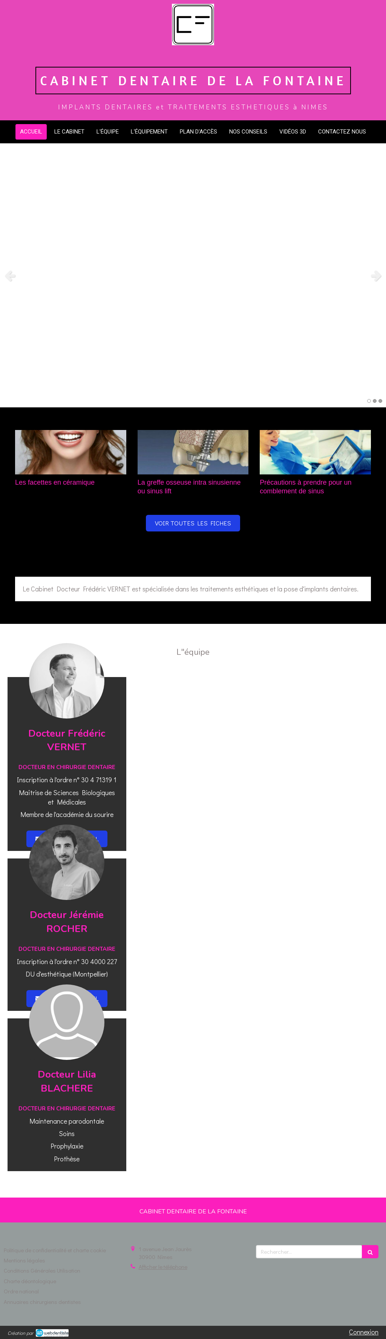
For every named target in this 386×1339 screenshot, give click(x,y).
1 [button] (369, 401)
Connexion (363, 1331)
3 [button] (380, 401)
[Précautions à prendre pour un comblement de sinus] (315, 452)
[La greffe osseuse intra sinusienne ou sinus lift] (193, 452)
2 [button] (375, 401)
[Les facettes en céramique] (70, 452)
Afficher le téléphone (163, 1266)
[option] (193, 275)
